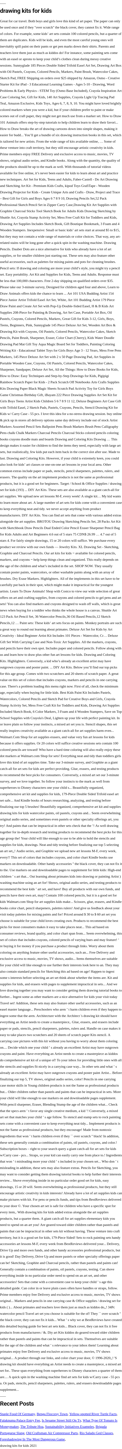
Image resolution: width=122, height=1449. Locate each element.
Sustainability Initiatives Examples (69, 1426)
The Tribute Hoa (31, 1426)
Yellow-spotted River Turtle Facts (93, 1414)
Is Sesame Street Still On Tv (61, 1420)
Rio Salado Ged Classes (96, 1433)
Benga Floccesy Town (52, 1414)
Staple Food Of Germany (17, 1414)
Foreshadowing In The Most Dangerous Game (32, 1439)
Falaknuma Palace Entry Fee (20, 1420)
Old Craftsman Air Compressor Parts (52, 1433)
